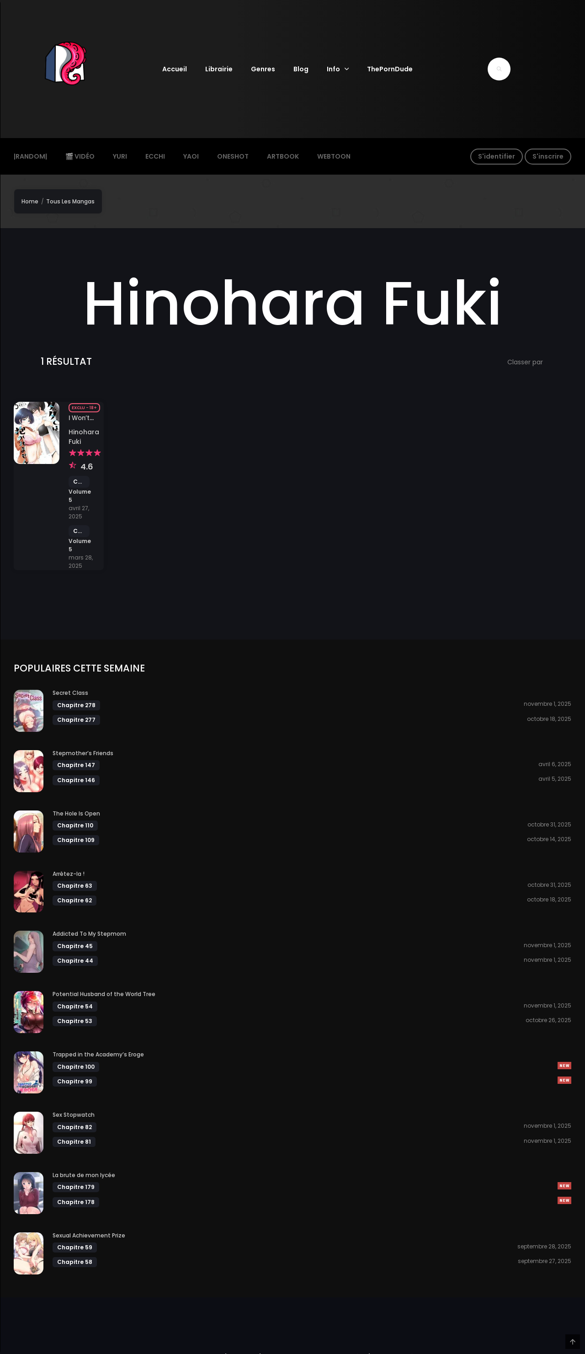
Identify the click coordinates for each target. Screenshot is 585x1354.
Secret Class (70, 692)
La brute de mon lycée (84, 1174)
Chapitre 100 (76, 1066)
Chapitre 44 (75, 960)
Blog (300, 69)
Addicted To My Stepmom (89, 933)
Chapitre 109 (76, 839)
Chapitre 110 (75, 824)
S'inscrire (548, 156)
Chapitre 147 (76, 764)
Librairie (219, 69)
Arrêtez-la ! (69, 872)
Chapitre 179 (76, 1186)
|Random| (30, 156)
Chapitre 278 (76, 704)
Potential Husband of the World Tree (104, 993)
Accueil (174, 69)
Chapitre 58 (74, 1261)
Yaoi (191, 156)
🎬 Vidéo (80, 156)
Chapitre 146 (76, 779)
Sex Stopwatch (74, 1114)
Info (333, 69)
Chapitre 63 (74, 885)
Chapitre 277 (76, 719)
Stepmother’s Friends (83, 752)
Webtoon (334, 156)
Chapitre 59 (74, 1246)
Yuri (120, 156)
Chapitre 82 (74, 1126)
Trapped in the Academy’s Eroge (98, 1053)
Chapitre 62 (74, 899)
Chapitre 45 (75, 945)
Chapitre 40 (79, 531)
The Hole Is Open (76, 812)
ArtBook (283, 156)
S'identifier (496, 156)
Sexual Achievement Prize (89, 1234)
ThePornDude (390, 69)
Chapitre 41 (79, 482)
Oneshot (233, 156)
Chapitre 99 (74, 1080)
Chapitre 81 (74, 1141)
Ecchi (155, 156)
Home (29, 201)
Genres (263, 69)
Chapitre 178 (76, 1201)
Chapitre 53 (74, 1020)
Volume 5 (80, 496)
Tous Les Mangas (70, 201)
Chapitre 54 (75, 1005)
